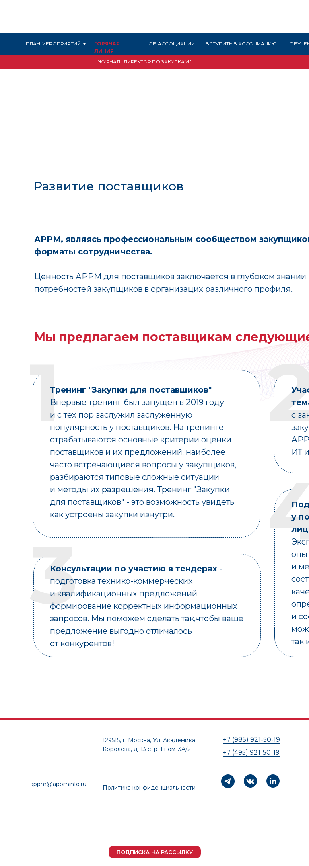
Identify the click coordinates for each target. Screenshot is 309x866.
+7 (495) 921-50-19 (251, 752)
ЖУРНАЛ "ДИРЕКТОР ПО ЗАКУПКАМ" (144, 62)
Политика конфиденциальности (149, 787)
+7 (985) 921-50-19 (251, 739)
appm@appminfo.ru (58, 784)
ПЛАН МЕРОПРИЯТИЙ (53, 44)
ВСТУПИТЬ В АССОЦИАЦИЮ (241, 44)
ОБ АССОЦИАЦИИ (171, 44)
